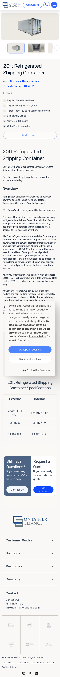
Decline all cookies (30, 359)
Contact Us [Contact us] (17, 489)
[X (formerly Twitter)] (30, 673)
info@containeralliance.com (23, 607)
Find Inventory (14, 603)
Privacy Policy (8, 662)
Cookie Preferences (36, 370)
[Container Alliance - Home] (30, 521)
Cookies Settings (10, 667)
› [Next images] (56, 47)
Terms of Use (23, 662)
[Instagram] (24, 673)
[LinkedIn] (36, 673)
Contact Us (12, 599)
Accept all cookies (30, 349)
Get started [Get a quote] (43, 490)
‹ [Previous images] (3, 47)
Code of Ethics (37, 662)
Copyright (50, 662)
